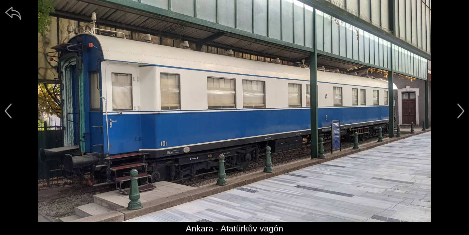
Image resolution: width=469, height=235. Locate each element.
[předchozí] (8, 111)
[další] (461, 111)
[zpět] (13, 13)
